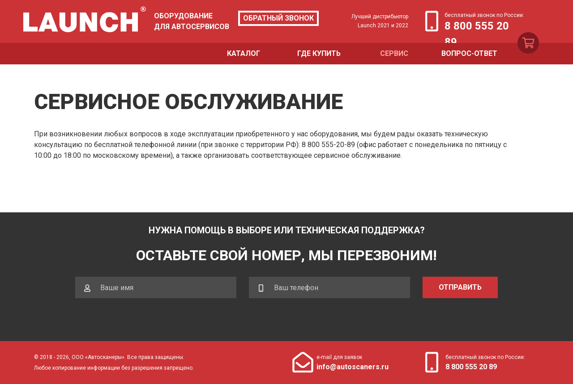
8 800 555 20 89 (477, 27)
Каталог (243, 53)
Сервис (394, 53)
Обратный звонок (278, 18)
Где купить (319, 53)
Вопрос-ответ (469, 53)
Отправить (460, 287)
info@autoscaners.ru (352, 367)
